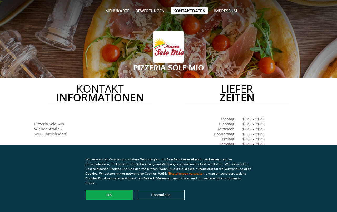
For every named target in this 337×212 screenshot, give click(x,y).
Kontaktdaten (189, 10)
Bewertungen (150, 10)
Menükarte (117, 10)
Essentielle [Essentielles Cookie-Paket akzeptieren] (160, 195)
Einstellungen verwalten (186, 173)
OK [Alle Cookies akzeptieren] (109, 195)
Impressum (225, 10)
